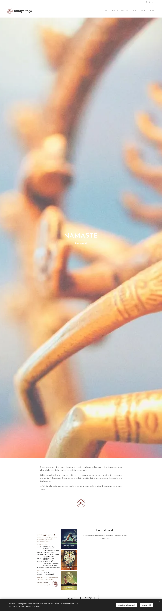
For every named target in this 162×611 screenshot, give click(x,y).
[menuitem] (107, 10)
